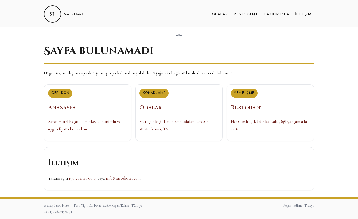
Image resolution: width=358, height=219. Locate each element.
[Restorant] (270, 112)
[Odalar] (179, 112)
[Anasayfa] (87, 112)
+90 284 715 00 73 (83, 178)
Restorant (246, 14)
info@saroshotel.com (123, 178)
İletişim (303, 14)
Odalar (220, 14)
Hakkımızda (276, 14)
